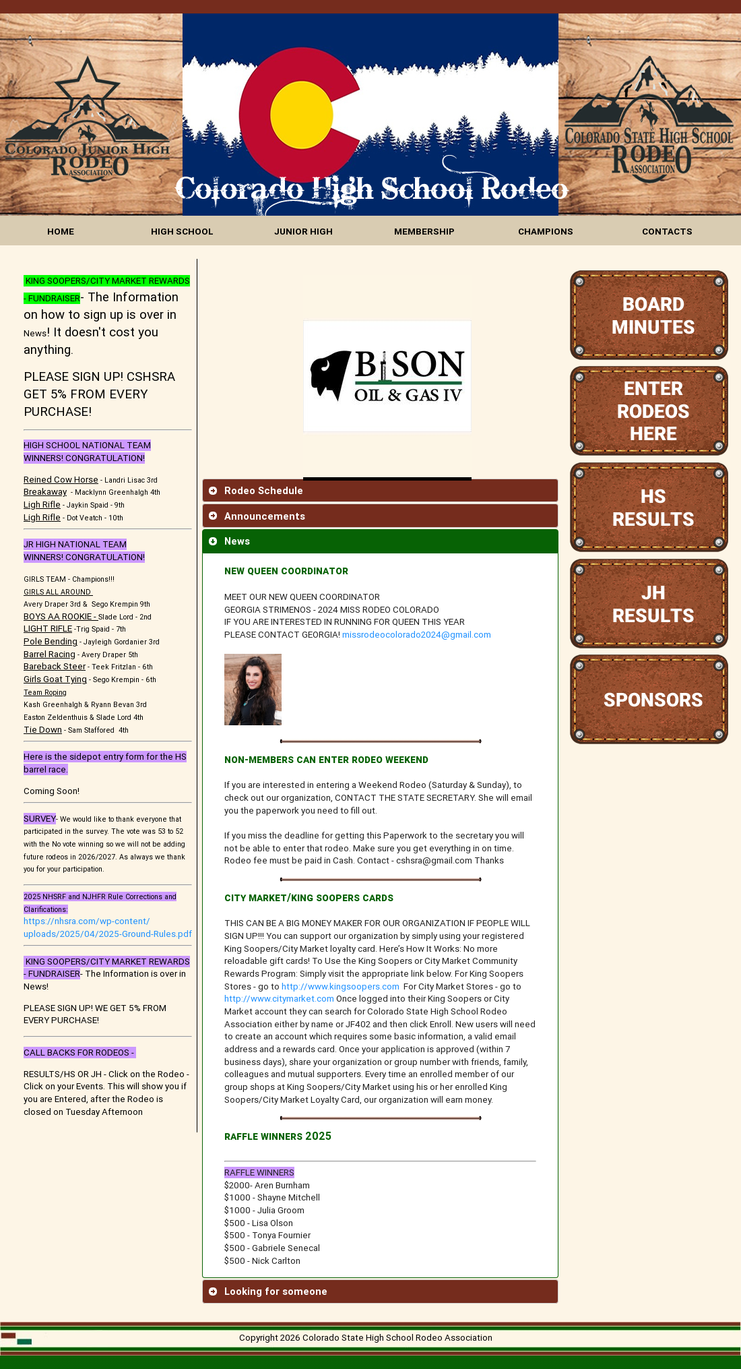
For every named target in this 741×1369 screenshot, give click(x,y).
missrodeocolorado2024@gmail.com (416, 634)
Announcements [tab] (256, 516)
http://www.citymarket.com (279, 998)
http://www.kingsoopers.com (340, 986)
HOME (60, 231)
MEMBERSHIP (424, 231)
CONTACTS (667, 231)
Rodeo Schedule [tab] (255, 490)
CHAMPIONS (545, 231)
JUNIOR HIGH (303, 231)
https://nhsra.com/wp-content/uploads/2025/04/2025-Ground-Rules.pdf (108, 927)
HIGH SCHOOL (182, 231)
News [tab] (229, 541)
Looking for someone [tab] (267, 1291)
